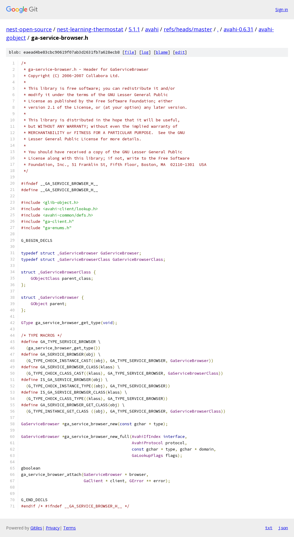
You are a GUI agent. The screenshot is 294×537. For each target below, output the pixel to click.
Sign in (281, 9)
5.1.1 (134, 29)
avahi (152, 29)
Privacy (53, 528)
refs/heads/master (188, 29)
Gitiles (36, 528)
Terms (69, 528)
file (129, 52)
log (145, 52)
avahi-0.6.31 (238, 29)
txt (268, 527)
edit (180, 52)
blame (162, 52)
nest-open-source (29, 29)
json (283, 527)
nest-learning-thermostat (90, 29)
